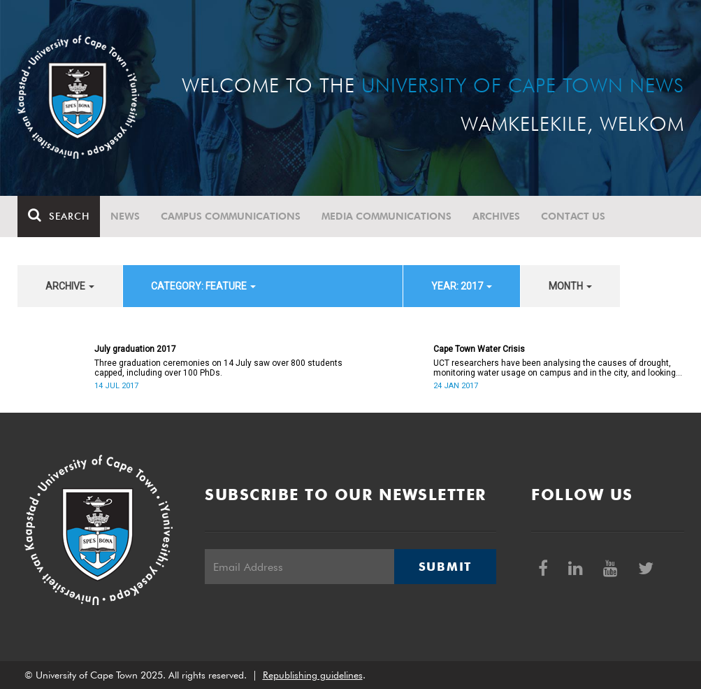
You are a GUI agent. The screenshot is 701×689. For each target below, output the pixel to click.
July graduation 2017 (135, 349)
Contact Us (573, 216)
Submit (445, 567)
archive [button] (69, 286)
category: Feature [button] (203, 286)
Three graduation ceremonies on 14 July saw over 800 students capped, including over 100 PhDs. (218, 368)
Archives (496, 216)
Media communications (386, 216)
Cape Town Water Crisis (479, 349)
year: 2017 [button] (461, 286)
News (125, 216)
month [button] (570, 286)
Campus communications (231, 216)
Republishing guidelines (313, 675)
